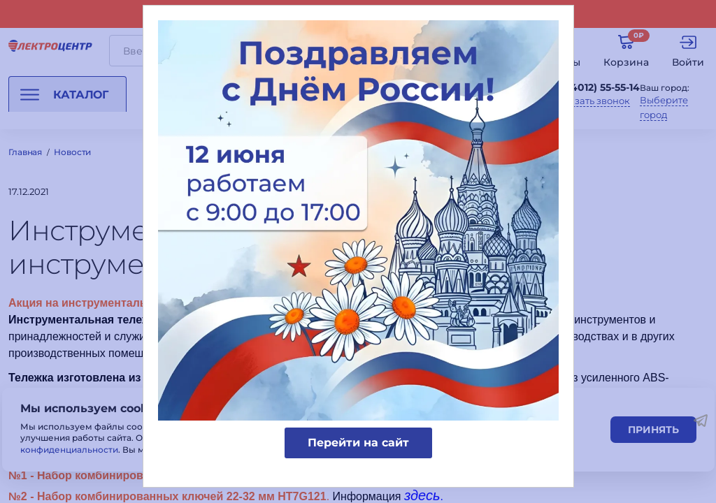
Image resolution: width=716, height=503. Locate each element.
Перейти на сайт (358, 442)
